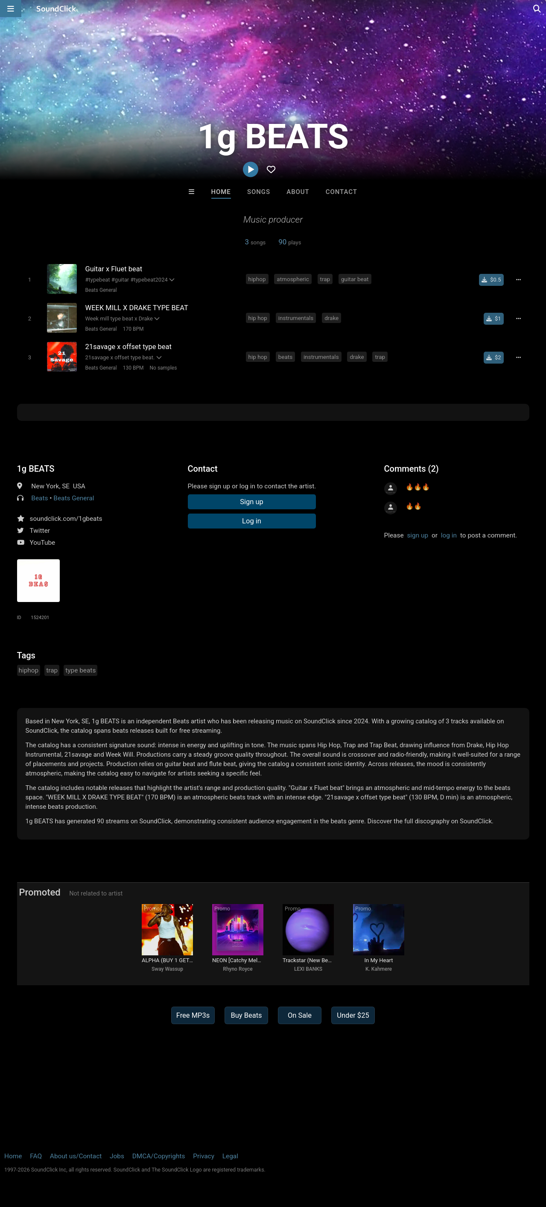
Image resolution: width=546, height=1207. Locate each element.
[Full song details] (519, 280)
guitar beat (355, 279)
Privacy (203, 1156)
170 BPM (133, 329)
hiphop (257, 279)
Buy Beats (246, 1015)
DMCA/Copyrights (158, 1156)
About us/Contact (76, 1156)
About (297, 192)
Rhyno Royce (237, 969)
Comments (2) (411, 469)
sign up (417, 535)
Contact (341, 192)
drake (331, 317)
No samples (163, 368)
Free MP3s (193, 1015)
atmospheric (293, 279)
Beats (39, 498)
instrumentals (296, 317)
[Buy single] (491, 280)
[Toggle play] (29, 279)
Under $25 (353, 1015)
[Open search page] (537, 8)
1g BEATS (36, 469)
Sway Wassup (167, 969)
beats (285, 356)
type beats (80, 670)
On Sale (300, 1015)
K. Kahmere (378, 969)
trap (325, 279)
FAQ (36, 1156)
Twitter (40, 530)
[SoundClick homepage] (56, 9)
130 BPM (133, 368)
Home (221, 192)
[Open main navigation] (10, 8)
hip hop (257, 317)
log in (449, 535)
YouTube (42, 542)
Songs (258, 192)
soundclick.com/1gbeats (66, 519)
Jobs (117, 1156)
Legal (230, 1156)
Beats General (101, 290)
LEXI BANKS (308, 969)
